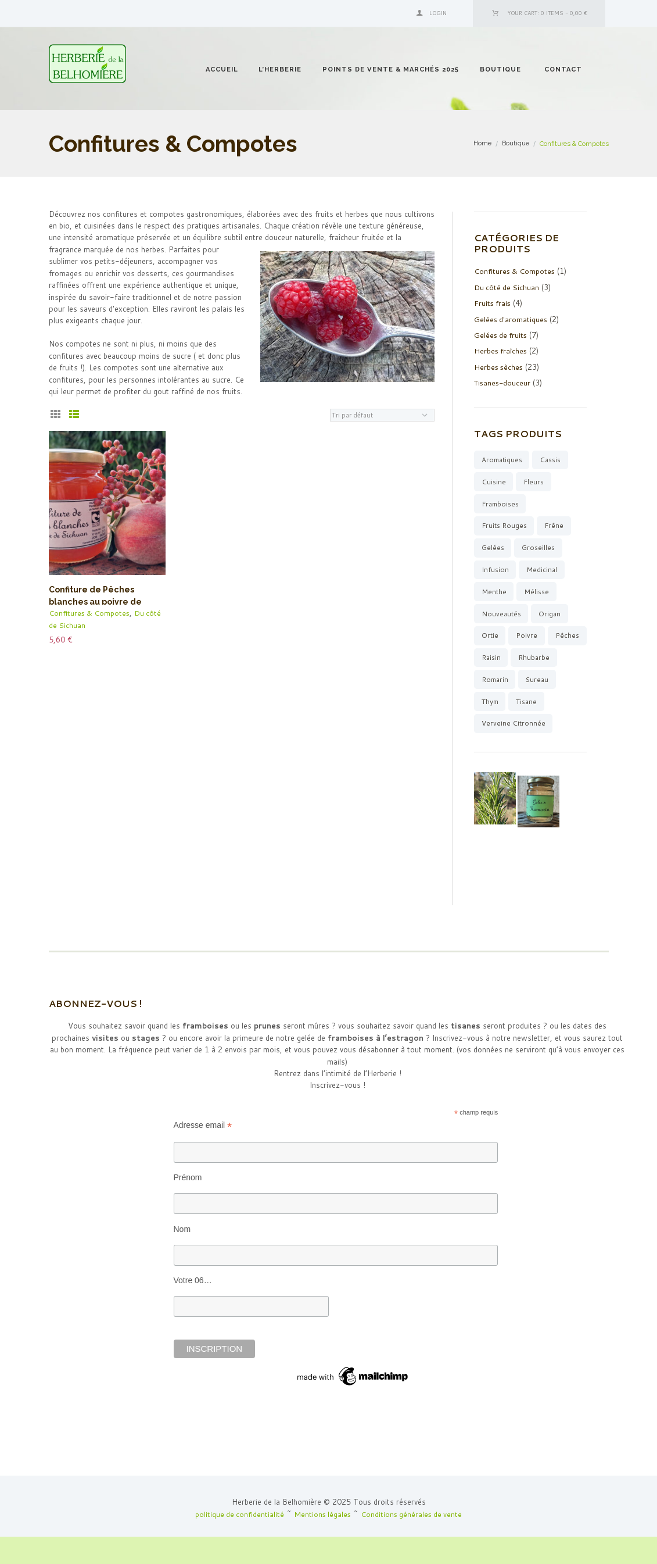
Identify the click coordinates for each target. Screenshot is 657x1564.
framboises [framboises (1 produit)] (501, 503)
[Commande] (382, 415)
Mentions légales (322, 1541)
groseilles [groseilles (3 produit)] (538, 547)
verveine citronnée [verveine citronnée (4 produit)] (513, 750)
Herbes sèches (499, 365)
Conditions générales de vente (413, 1541)
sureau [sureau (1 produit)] (494, 705)
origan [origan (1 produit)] (551, 615)
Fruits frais (493, 302)
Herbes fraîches (501, 349)
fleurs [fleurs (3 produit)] (534, 480)
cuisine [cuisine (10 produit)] (494, 480)
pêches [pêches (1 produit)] (494, 660)
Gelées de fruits (501, 333)
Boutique (500, 69)
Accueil (222, 69)
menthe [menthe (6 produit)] (494, 593)
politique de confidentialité (237, 1541)
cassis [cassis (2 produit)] (552, 458)
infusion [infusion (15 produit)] (495, 570)
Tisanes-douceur (503, 381)
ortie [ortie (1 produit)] (490, 637)
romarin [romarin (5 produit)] (546, 683)
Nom (182, 1256)
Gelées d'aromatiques (511, 318)
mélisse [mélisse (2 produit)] (537, 593)
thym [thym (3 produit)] (533, 705)
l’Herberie (280, 69)
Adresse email (203, 1152)
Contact (563, 69)
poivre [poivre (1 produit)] (527, 637)
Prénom (188, 1204)
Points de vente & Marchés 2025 (390, 69)
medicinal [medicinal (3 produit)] (542, 570)
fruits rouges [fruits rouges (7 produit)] (505, 525)
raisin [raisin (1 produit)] (534, 660)
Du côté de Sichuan (507, 286)
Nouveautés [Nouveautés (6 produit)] (502, 615)
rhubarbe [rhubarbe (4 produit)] (498, 683)
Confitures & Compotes (90, 613)
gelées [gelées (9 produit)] (493, 547)
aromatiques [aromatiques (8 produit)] (503, 458)
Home (482, 144)
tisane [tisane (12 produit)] (492, 728)
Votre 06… (193, 1307)
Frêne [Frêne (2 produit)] (556, 525)
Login (438, 13)
